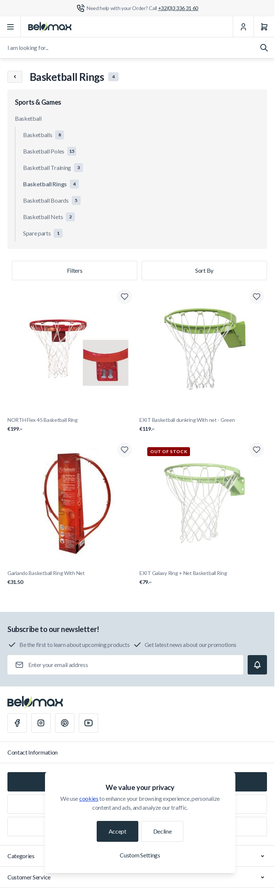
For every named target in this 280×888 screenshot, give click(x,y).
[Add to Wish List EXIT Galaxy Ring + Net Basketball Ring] (256, 449)
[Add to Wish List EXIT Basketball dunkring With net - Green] (256, 296)
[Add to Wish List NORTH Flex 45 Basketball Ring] (124, 296)
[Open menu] (10, 26)
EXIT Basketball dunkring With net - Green (203, 425)
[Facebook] (17, 723)
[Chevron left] (14, 77)
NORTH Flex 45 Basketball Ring (71, 425)
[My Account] (243, 26)
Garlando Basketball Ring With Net (71, 578)
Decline (162, 831)
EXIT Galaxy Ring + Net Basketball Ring (203, 578)
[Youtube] (88, 723)
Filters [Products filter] (75, 270)
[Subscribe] (257, 664)
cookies (89, 798)
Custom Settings (140, 855)
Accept (117, 831)
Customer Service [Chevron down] (137, 877)
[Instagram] (41, 723)
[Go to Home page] (49, 27)
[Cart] (264, 26)
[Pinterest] (64, 723)
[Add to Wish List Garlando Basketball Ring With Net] (124, 449)
